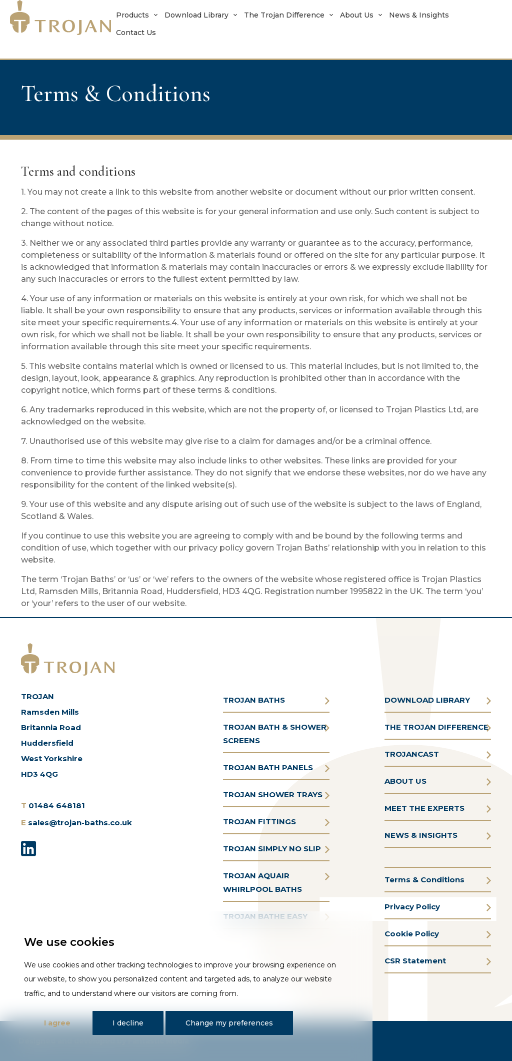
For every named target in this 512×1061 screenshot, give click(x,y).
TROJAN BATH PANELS (268, 767)
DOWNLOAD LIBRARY (427, 700)
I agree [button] (57, 1022)
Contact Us (136, 32)
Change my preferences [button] (229, 1022)
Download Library (196, 15)
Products (132, 15)
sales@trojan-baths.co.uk (80, 822)
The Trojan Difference (284, 15)
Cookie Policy (411, 933)
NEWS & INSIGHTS (421, 835)
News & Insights (419, 15)
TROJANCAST (411, 754)
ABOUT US (405, 781)
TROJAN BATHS (254, 700)
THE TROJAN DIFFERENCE (436, 727)
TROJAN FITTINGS (259, 821)
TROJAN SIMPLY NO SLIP (272, 848)
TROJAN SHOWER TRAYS (272, 794)
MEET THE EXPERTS (424, 808)
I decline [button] (128, 1022)
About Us (357, 15)
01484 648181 (56, 805)
